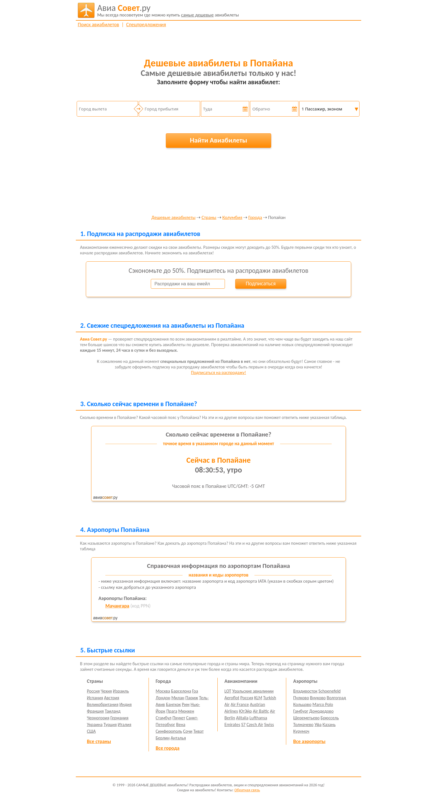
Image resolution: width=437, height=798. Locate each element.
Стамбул (164, 717)
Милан (177, 697)
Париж (191, 697)
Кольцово (302, 704)
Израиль (121, 691)
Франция (95, 711)
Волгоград (336, 697)
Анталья (178, 738)
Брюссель (330, 717)
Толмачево (303, 724)
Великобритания (102, 704)
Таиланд (112, 711)
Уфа (317, 724)
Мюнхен (186, 711)
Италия (125, 724)
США (91, 731)
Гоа (195, 691)
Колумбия (232, 217)
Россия (93, 691)
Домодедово (321, 711)
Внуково (318, 697)
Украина (95, 724)
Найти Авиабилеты (218, 140)
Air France (239, 704)
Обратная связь (247, 790)
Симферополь (169, 731)
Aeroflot (231, 697)
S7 (243, 724)
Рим (186, 704)
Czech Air (254, 724)
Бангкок (173, 704)
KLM (258, 697)
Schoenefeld (330, 691)
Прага (171, 711)
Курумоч (301, 731)
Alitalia (242, 717)
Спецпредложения (146, 24)
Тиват (198, 731)
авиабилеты (168, 10)
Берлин (163, 738)
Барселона (181, 691)
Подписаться (261, 283)
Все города (167, 748)
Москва (163, 691)
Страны (208, 217)
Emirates (232, 724)
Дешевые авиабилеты (173, 217)
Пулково (301, 697)
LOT (227, 691)
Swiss (269, 724)
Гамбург (300, 711)
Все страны (99, 741)
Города (255, 217)
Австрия (111, 697)
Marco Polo (322, 704)
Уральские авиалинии (252, 691)
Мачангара (117, 606)
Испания (95, 697)
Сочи (187, 731)
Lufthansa (258, 717)
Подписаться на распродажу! (218, 372)
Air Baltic (261, 711)
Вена (180, 724)
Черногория (98, 717)
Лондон (163, 697)
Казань (329, 724)
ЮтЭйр (245, 711)
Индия (125, 704)
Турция (110, 724)
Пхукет (179, 717)
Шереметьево (306, 717)
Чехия (106, 691)
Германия (119, 717)
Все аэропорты (309, 741)
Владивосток (305, 691)
